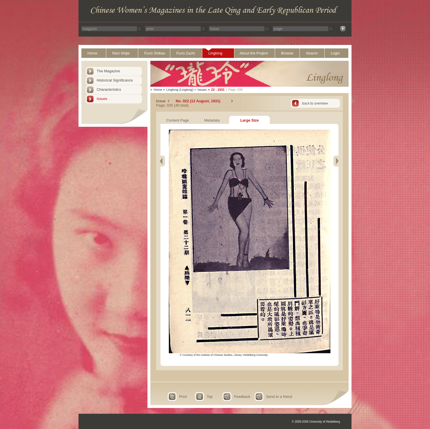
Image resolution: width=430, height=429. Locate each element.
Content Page (177, 120)
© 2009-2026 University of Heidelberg (316, 421)
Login (335, 53)
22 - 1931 (218, 89)
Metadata (212, 120)
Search (312, 53)
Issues (102, 99)
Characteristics (109, 89)
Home (92, 53)
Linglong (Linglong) (179, 89)
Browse (287, 53)
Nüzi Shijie (121, 53)
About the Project (254, 53)
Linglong (215, 53)
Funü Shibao (154, 53)
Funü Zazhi (185, 53)
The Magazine (108, 71)
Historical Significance (115, 80)
